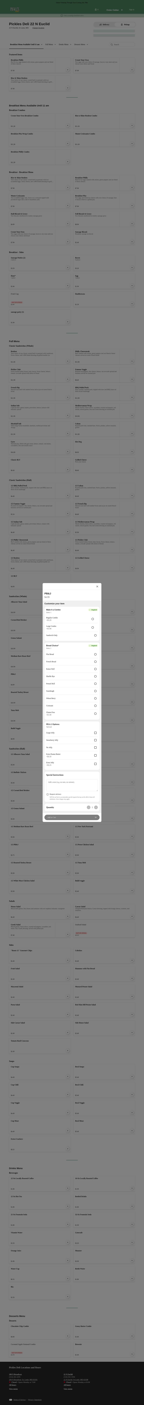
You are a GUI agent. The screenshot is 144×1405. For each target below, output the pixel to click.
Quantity (50, 807)
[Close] (97, 586)
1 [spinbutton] (92, 807)
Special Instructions (55, 775)
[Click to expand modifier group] (96, 618)
